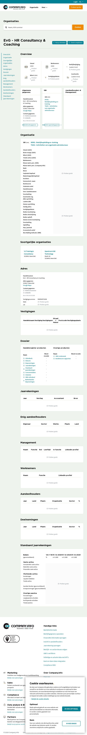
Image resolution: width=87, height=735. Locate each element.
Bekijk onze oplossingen (15, 678)
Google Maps (27, 111)
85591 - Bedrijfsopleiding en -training (52, 102)
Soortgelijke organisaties (7, 61)
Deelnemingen (8, 93)
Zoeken (78, 27)
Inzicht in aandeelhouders (53, 642)
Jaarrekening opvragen (52, 645)
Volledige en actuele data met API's (56, 657)
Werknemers (8, 87)
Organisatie (34, 7)
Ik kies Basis (71, 723)
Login (75, 2)
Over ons (47, 677)
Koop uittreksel (59, 43)
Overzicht (6, 54)
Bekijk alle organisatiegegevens (52, 125)
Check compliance (75, 43)
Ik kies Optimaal (71, 709)
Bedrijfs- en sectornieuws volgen (55, 649)
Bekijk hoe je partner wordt (16, 724)
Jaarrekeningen (9, 75)
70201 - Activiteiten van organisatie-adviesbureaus (51, 108)
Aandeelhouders (9, 90)
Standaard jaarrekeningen (8, 97)
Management (8, 84)
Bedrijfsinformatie (50, 630)
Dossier (6, 72)
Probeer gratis (76, 7)
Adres (5, 66)
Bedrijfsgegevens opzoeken (54, 634)
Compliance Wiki (50, 665)
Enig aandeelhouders (9, 79)
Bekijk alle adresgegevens (30, 125)
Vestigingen (7, 69)
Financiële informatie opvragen (55, 638)
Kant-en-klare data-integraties (54, 661)
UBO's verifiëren (49, 653)
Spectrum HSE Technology (50, 252)
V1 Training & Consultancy (29, 252)
